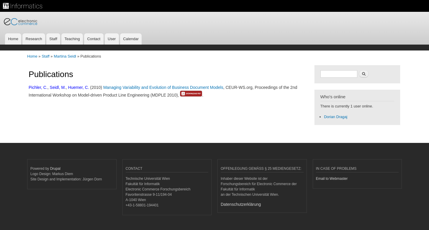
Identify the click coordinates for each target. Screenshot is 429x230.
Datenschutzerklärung (241, 204)
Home (13, 39)
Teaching (72, 39)
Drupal (55, 169)
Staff (53, 39)
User (112, 39)
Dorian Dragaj (335, 117)
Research (34, 39)
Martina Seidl (65, 56)
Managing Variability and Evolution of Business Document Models (163, 87)
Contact (93, 39)
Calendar (131, 39)
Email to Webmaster (332, 179)
